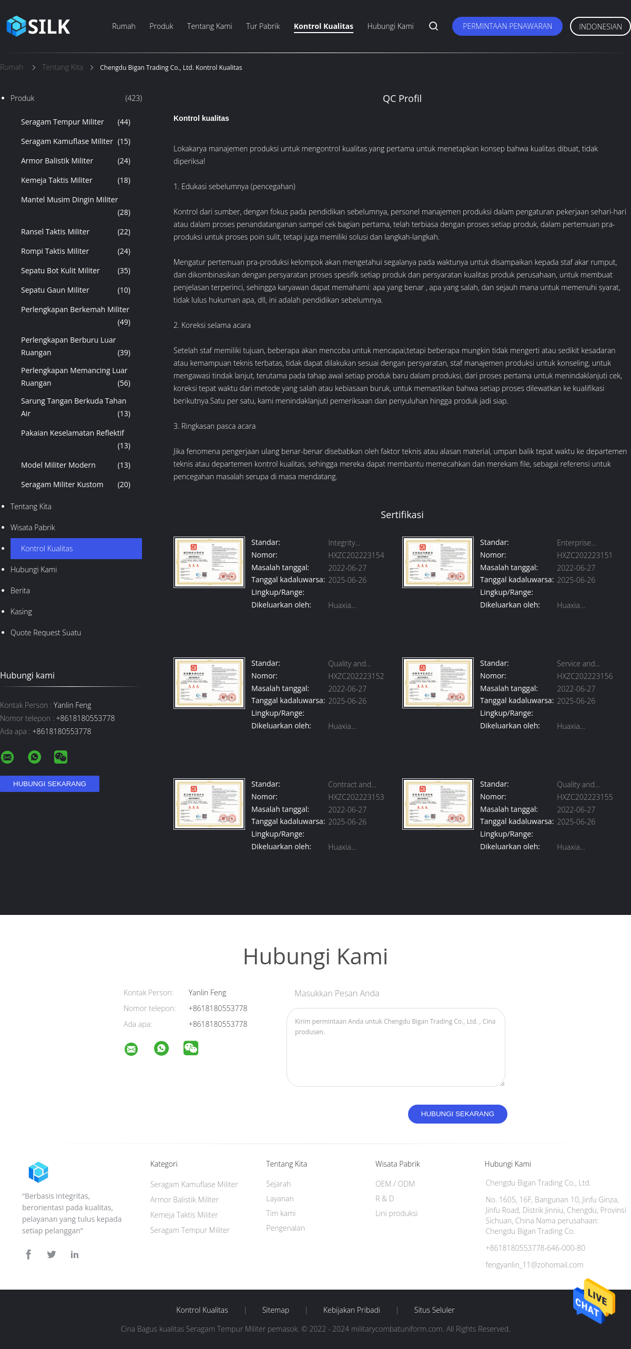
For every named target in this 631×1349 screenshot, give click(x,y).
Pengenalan (285, 1228)
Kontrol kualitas (323, 26)
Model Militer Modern (75, 465)
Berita (20, 590)
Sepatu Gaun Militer (75, 290)
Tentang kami (209, 26)
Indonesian (600, 27)
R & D (384, 1198)
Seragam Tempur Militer (75, 122)
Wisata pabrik (33, 527)
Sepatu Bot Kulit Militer (75, 270)
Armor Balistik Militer (75, 161)
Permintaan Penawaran (507, 26)
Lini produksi (396, 1213)
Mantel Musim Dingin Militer (75, 206)
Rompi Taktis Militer (75, 251)
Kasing (21, 611)
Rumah (124, 26)
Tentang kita (31, 506)
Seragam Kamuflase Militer (75, 141)
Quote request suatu (46, 632)
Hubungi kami (390, 26)
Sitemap (275, 1310)
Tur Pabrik (263, 26)
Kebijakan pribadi (351, 1310)
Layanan (279, 1198)
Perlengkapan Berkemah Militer (75, 316)
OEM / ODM (395, 1184)
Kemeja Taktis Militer (75, 180)
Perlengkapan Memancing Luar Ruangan (75, 377)
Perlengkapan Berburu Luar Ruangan (75, 347)
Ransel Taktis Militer (75, 231)
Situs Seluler (434, 1310)
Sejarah (278, 1184)
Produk (161, 26)
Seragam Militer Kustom (75, 484)
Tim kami (281, 1213)
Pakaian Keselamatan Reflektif (75, 440)
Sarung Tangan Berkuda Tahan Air (75, 408)
